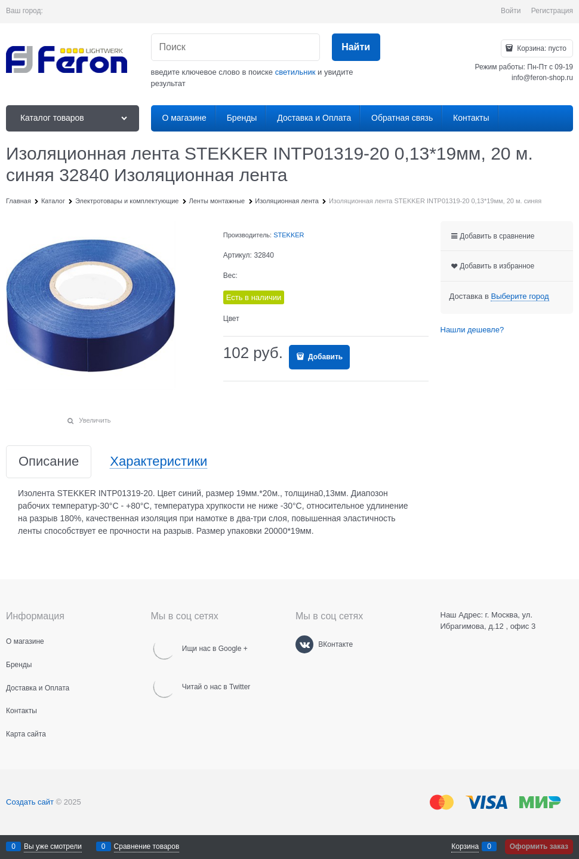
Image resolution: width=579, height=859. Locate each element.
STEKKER (288, 235)
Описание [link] (49, 462)
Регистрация (552, 11)
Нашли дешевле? (472, 329)
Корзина (465, 846)
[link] (520, 296)
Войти (511, 11)
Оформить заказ (539, 846)
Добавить (324, 357)
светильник (295, 72)
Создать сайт (30, 801)
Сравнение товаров (147, 846)
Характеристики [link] (158, 462)
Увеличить (94, 420)
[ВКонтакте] (304, 644)
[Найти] (356, 47)
